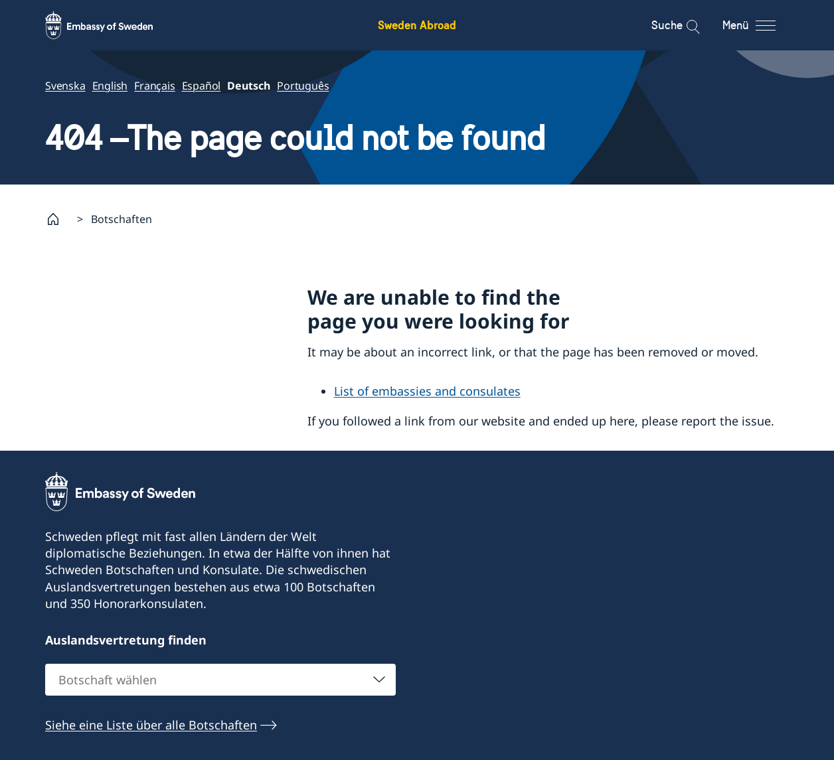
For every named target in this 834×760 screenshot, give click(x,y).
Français (154, 85)
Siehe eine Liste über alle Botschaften (151, 725)
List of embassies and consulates (427, 391)
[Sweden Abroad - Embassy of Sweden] (111, 25)
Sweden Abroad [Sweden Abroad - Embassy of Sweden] (417, 25)
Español (201, 85)
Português (303, 85)
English (110, 85)
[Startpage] (58, 219)
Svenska (65, 85)
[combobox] (220, 680)
